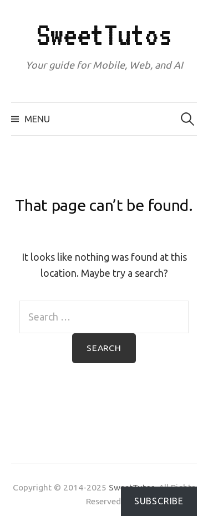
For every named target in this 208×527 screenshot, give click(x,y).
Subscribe (159, 501)
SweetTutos (104, 34)
